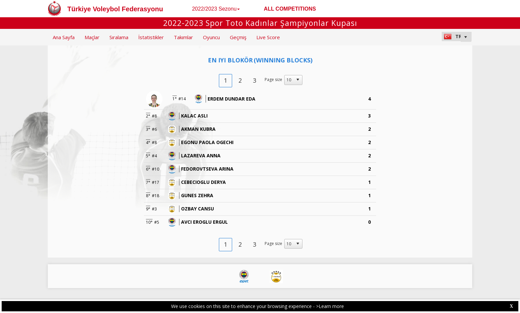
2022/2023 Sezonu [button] (216, 9)
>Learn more (330, 306)
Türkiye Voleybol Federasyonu (115, 9)
